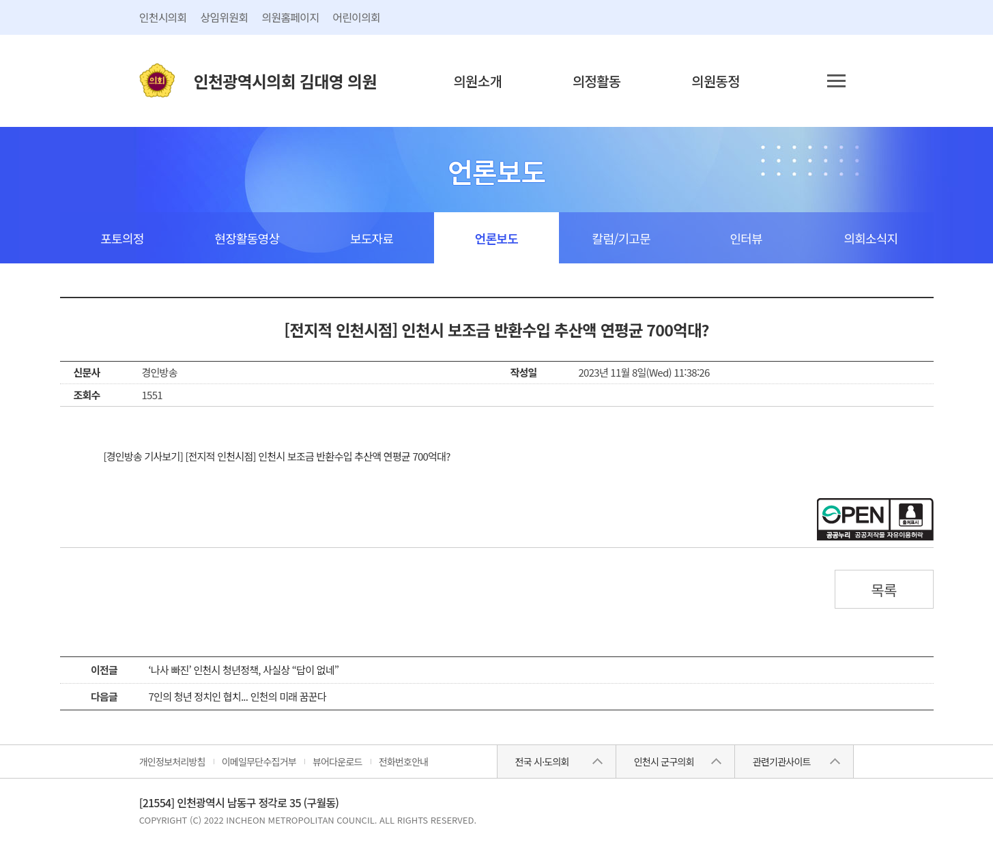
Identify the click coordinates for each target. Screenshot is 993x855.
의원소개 (477, 81)
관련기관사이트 (782, 761)
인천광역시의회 (285, 81)
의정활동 (597, 81)
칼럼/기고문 (621, 238)
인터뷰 (746, 238)
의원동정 (715, 81)
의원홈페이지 (290, 17)
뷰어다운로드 (337, 761)
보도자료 (371, 238)
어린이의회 (356, 17)
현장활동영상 (246, 238)
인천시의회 (163, 17)
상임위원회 (224, 17)
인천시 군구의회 (664, 761)
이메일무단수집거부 (259, 761)
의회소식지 (871, 238)
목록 (884, 589)
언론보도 (496, 238)
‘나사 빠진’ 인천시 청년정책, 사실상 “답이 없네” (244, 670)
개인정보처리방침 (172, 761)
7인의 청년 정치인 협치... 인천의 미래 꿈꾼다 (237, 696)
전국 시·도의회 (542, 761)
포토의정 (121, 238)
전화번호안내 (404, 761)
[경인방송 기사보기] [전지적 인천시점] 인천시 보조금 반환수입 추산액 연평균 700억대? (277, 456)
